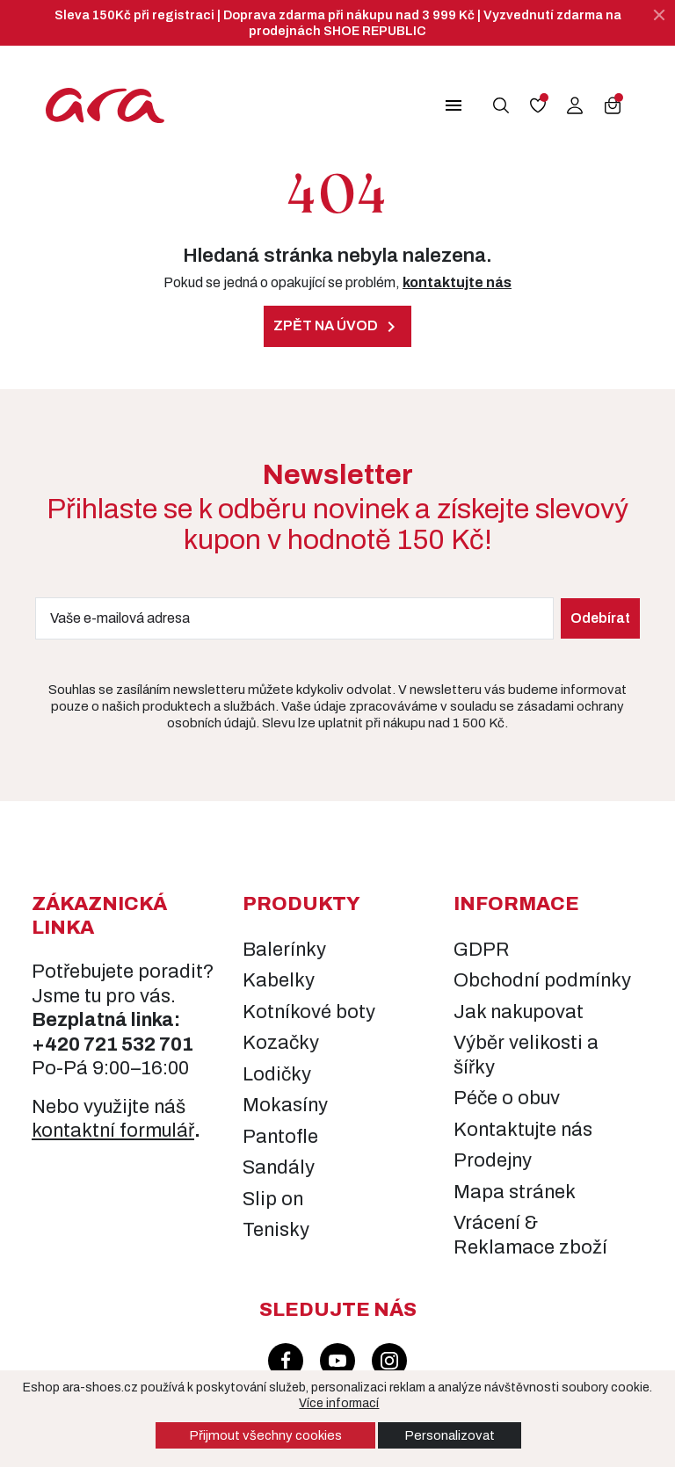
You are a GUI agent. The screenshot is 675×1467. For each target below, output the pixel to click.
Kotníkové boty (309, 1012)
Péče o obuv (507, 1098)
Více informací (340, 1403)
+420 (57, 1044)
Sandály (279, 1167)
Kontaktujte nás (523, 1129)
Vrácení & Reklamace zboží (530, 1235)
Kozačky (281, 1042)
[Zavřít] (659, 15)
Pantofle (280, 1136)
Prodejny (493, 1160)
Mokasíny (285, 1105)
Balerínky (284, 949)
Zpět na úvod (337, 326)
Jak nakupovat (519, 1012)
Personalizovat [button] (449, 1435)
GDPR (482, 949)
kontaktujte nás (457, 282)
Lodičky (277, 1074)
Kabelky (279, 980)
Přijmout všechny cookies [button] (265, 1435)
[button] (448, 105)
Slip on (273, 1199)
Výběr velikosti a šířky (526, 1055)
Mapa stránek (515, 1192)
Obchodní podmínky (542, 980)
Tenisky (276, 1229)
